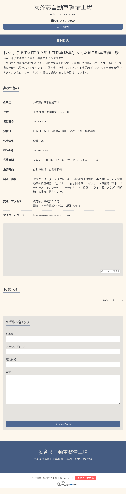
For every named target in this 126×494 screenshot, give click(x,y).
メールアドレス (15, 348)
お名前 (10, 336)
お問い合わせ (63, 28)
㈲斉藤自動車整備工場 (63, 8)
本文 (8, 374)
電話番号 (11, 361)
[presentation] (31, 414)
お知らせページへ (113, 302)
